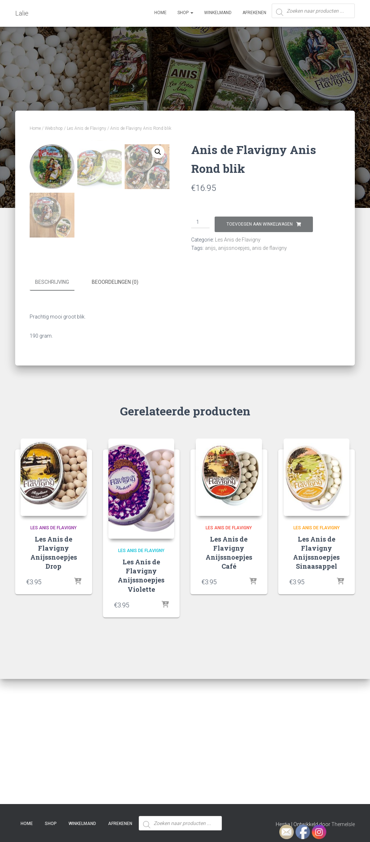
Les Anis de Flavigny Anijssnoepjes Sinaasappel (316, 679)
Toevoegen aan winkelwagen (260, 224)
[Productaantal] (200, 222)
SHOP (185, 12)
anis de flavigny (269, 248)
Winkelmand (218, 12)
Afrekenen (254, 12)
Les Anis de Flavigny (86, 128)
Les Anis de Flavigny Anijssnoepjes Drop (53, 679)
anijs (210, 248)
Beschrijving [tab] (52, 409)
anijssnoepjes (234, 248)
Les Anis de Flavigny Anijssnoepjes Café (229, 679)
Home (160, 12)
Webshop (54, 128)
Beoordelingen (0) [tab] (115, 409)
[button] (157, 151)
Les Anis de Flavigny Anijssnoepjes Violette (141, 702)
